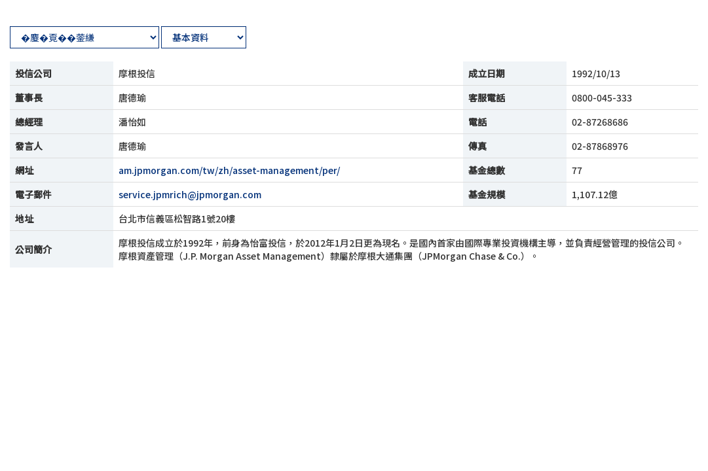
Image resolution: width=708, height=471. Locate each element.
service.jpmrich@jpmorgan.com (190, 194)
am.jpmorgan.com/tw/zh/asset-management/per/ (229, 170)
